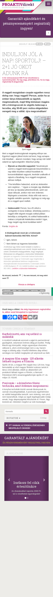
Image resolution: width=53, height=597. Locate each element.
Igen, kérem (10, 240)
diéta (14, 290)
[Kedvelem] (20, 275)
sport (20, 290)
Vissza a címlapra (26, 284)
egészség (34, 290)
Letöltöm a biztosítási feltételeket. (24, 268)
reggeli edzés (8, 293)
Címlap (43, 418)
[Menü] (48, 3)
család (26, 290)
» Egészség (44, 293)
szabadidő (7, 290)
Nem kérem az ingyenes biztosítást (20, 244)
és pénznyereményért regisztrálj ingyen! (26, 440)
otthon (42, 290)
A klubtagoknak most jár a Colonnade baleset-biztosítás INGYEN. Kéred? (22, 234)
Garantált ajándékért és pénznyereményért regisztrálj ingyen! (26, 23)
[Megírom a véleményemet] (8, 278)
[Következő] (45, 478)
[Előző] (7, 478)
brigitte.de (13, 226)
